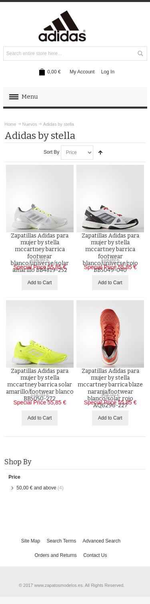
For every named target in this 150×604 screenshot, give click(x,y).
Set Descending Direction (100, 152)
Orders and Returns (55, 555)
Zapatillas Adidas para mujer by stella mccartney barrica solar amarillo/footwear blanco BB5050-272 (40, 385)
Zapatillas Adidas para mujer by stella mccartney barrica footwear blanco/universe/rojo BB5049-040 (110, 252)
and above (36, 488)
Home (10, 124)
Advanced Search (102, 541)
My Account (82, 72)
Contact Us (95, 555)
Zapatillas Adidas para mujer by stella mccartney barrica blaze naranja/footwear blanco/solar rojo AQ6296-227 (110, 388)
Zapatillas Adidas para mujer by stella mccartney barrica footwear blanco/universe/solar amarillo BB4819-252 (40, 252)
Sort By (51, 152)
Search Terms (61, 541)
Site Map (30, 541)
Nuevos (29, 124)
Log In (107, 72)
